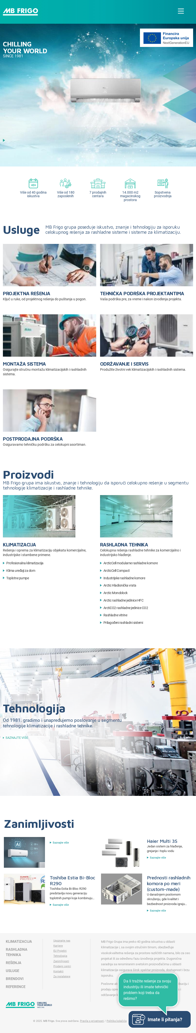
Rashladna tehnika (124, 544)
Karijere (58, 945)
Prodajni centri (62, 966)
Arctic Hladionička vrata (119, 585)
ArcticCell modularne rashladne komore (130, 563)
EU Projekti (60, 950)
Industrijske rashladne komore (124, 578)
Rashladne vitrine (115, 615)
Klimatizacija (19, 544)
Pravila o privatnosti (92, 1021)
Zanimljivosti (61, 961)
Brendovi (14, 979)
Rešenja (13, 963)
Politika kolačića (117, 1021)
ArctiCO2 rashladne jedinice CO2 (125, 608)
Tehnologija (60, 956)
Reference (15, 987)
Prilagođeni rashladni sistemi (123, 623)
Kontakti (58, 971)
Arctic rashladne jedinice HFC (123, 600)
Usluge (12, 971)
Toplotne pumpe (17, 578)
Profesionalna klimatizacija (25, 563)
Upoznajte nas (61, 940)
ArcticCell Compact (116, 571)
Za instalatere (61, 976)
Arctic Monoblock (115, 593)
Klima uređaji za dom (20, 571)
